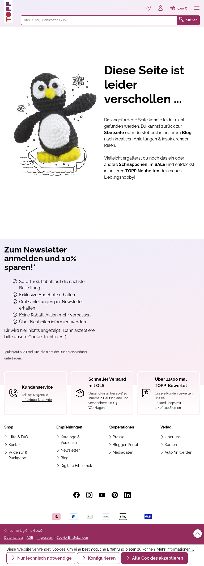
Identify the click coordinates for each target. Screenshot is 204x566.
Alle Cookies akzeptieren (157, 558)
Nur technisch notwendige (44, 558)
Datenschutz (13, 537)
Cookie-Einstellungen (72, 537)
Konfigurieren (101, 558)
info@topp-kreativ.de (37, 400)
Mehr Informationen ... (175, 549)
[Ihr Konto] (160, 8)
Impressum (45, 537)
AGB (30, 537)
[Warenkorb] (179, 8)
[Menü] (197, 8)
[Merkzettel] (148, 8)
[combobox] (99, 20)
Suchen (188, 20)
